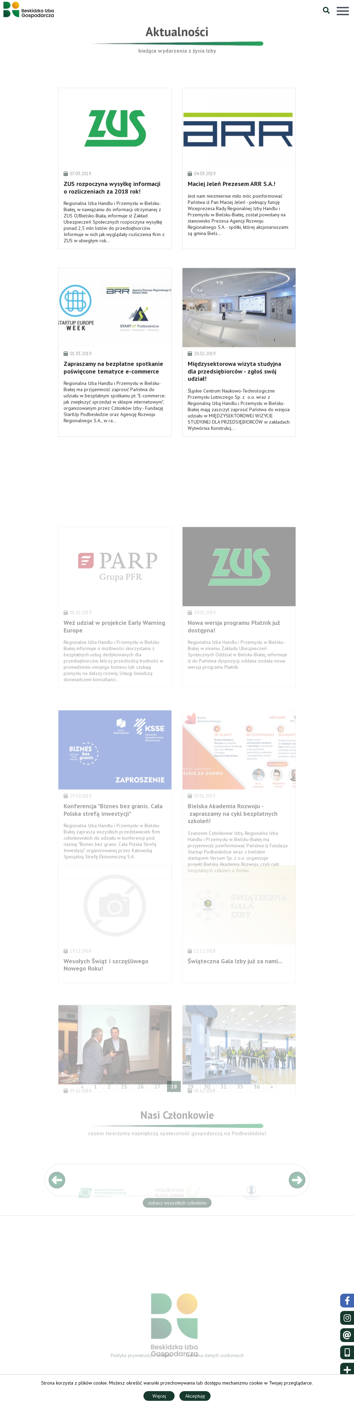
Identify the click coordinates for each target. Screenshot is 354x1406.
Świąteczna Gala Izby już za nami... (235, 987)
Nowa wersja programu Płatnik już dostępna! (234, 662)
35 (240, 1089)
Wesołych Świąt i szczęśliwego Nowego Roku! (106, 991)
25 (124, 1089)
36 (257, 1089)
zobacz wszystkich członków (177, 1205)
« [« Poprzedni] (82, 1089)
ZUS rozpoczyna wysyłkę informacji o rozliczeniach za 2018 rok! (112, 204)
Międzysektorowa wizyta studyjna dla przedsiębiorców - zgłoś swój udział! (234, 388)
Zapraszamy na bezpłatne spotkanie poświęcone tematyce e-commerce (113, 384)
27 (157, 1089)
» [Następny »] (271, 1089)
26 (141, 1089)
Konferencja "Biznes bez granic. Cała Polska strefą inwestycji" (113, 847)
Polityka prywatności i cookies (141, 1357)
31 (224, 1089)
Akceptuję (195, 1396)
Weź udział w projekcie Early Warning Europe (114, 662)
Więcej (159, 1396)
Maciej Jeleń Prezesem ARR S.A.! (231, 200)
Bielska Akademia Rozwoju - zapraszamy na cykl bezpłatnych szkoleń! (233, 850)
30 (207, 1089)
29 (190, 1089)
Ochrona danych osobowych (215, 1357)
